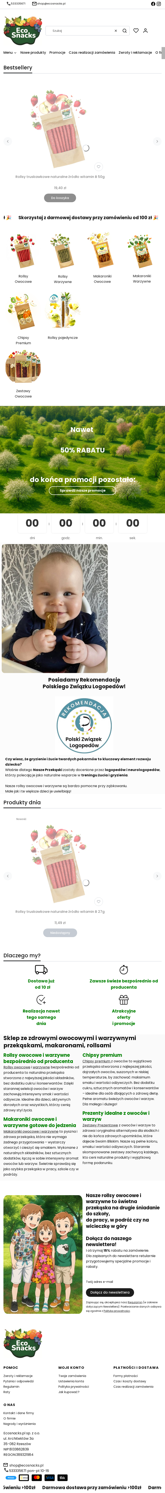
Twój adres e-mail (99, 1282)
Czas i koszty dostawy (129, 1381)
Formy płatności (125, 1376)
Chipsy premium (96, 1061)
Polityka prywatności (73, 1386)
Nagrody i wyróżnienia (19, 1424)
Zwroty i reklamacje (18, 1376)
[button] (124, 30)
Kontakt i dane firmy (18, 1413)
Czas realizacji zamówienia (133, 1386)
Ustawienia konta (71, 1381)
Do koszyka (60, 198)
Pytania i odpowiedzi (18, 1381)
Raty (6, 1392)
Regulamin (135, 1302)
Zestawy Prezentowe (100, 1125)
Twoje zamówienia (72, 1376)
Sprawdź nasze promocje (82, 490)
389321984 (25, 1454)
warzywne (41, 1067)
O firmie (9, 1418)
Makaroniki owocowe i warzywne (30, 1131)
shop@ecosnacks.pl (26, 1465)
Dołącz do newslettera (110, 1292)
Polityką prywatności (117, 1311)
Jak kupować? (68, 1392)
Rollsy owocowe (16, 1067)
